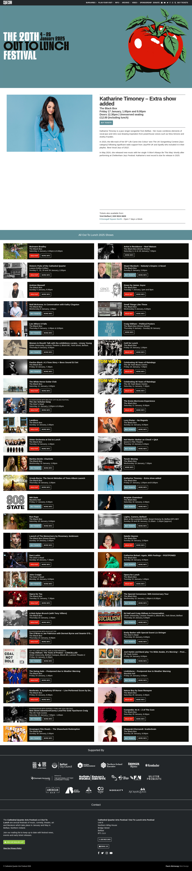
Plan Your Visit (106, 2)
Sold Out (34, 255)
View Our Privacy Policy (12, 848)
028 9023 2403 (104, 839)
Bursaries (91, 2)
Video (135, 2)
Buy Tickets (182, 3)
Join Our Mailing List (14, 842)
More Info (46, 255)
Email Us (103, 846)
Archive (126, 2)
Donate (156, 3)
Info (118, 2)
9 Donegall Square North (111, 219)
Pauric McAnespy (177, 866)
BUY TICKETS (35, 506)
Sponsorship (146, 3)
